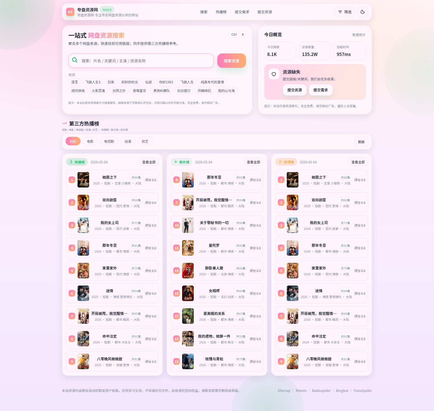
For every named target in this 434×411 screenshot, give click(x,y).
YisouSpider (363, 390)
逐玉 (74, 81)
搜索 (204, 11)
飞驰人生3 (92, 81)
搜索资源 (231, 60)
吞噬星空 (139, 90)
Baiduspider (321, 390)
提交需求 (242, 11)
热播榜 (221, 11)
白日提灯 (183, 90)
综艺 (145, 141)
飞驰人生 (186, 81)
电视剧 (109, 141)
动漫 (128, 141)
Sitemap (284, 390)
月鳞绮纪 (204, 90)
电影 (90, 141)
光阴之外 (119, 90)
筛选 (345, 11)
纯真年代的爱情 (212, 81)
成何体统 (78, 90)
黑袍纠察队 (161, 90)
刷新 (361, 141)
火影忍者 (98, 90)
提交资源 (265, 11)
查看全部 (149, 162)
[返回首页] (102, 11)
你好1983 (166, 81)
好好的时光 (130, 81)
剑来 (111, 81)
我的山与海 (226, 90)
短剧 (73, 141)
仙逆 (148, 81)
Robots (301, 390)
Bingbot (342, 390)
